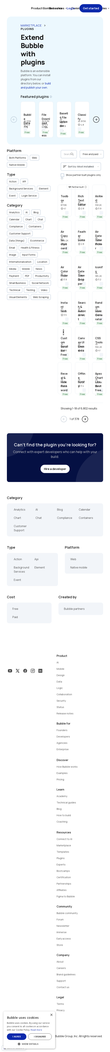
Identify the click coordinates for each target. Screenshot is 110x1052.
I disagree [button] (40, 1036)
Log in (71, 8)
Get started (91, 8)
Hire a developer (55, 469)
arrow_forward (96, 119)
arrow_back (14, 119)
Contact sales (52, 8)
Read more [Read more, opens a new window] (36, 1029)
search (72, 154)
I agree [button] (16, 1036)
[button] (29, 1043)
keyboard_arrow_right (45, 25)
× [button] (51, 1015)
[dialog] (29, 1030)
